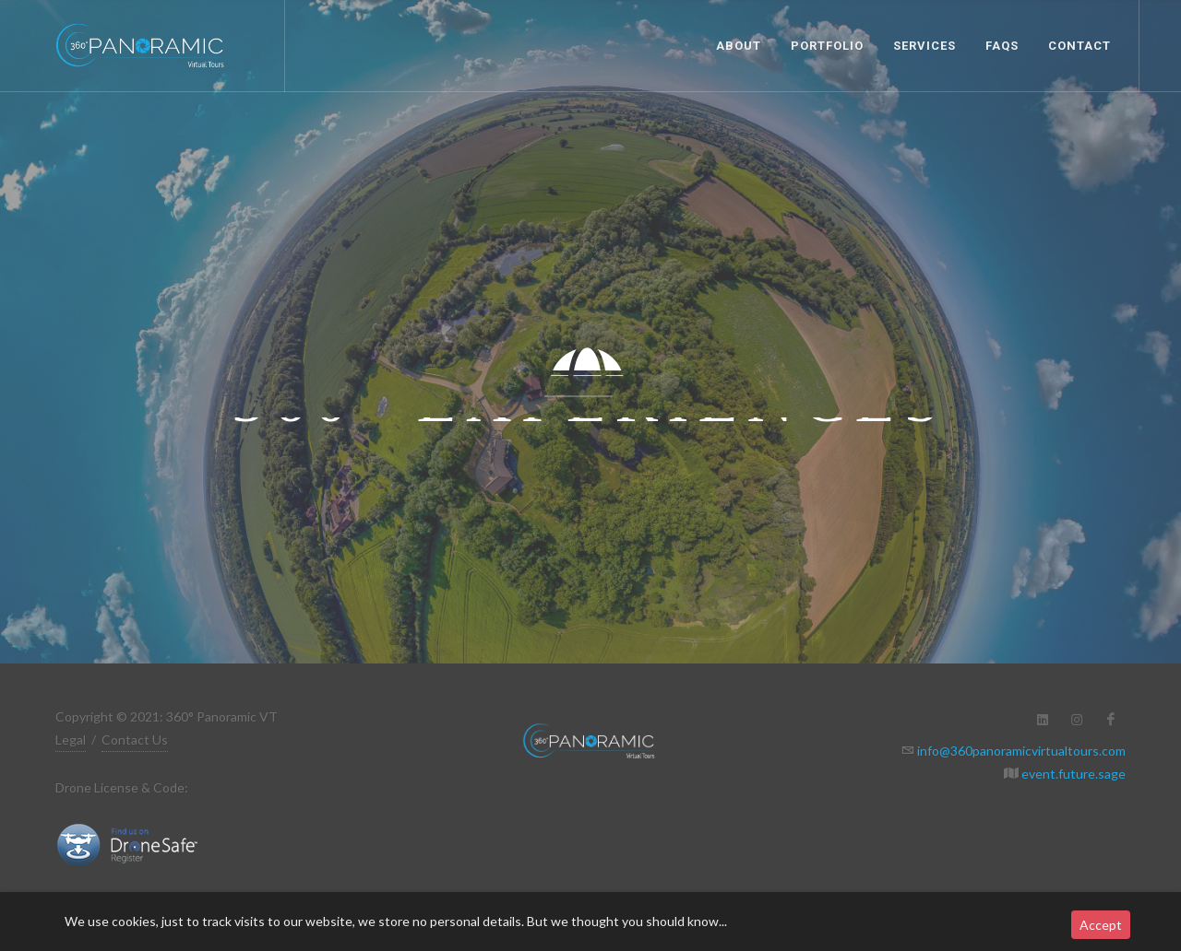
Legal (70, 739)
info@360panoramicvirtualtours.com (1020, 750)
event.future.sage (1072, 773)
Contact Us (134, 739)
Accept (1101, 925)
